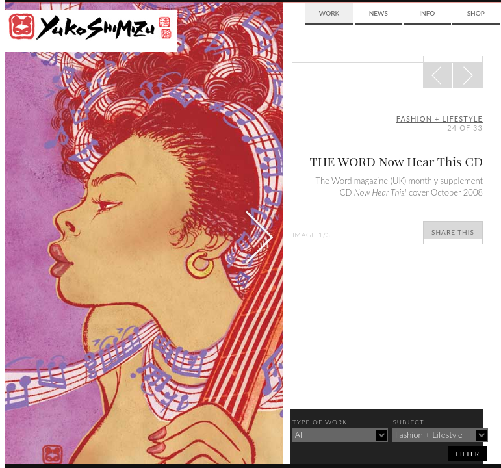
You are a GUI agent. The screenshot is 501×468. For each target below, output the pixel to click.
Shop (476, 13)
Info (427, 13)
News (378, 13)
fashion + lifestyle (439, 118)
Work (329, 13)
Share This (452, 232)
